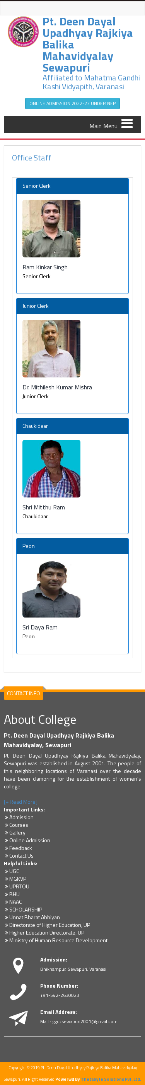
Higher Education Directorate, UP (44, 932)
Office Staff (31, 158)
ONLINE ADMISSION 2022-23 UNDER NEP (72, 103)
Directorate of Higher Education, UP (47, 925)
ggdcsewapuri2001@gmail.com (85, 1021)
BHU (12, 894)
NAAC (13, 902)
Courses (16, 825)
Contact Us (19, 855)
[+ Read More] (21, 802)
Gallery (15, 832)
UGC (11, 871)
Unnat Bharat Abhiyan (32, 917)
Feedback (18, 848)
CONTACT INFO (23, 693)
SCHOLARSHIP (23, 909)
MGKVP (15, 879)
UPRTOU (16, 886)
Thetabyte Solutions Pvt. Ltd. (111, 1079)
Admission (19, 817)
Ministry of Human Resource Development (55, 940)
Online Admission (27, 840)
